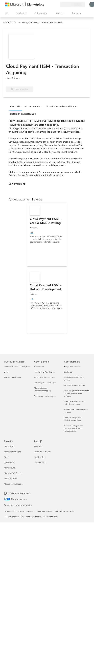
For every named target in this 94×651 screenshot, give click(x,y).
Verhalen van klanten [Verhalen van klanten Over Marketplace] (12, 377)
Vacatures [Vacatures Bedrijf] (38, 446)
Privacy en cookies (44, 511)
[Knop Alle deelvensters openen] (6, 13)
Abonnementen (33, 106)
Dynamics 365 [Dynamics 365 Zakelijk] (9, 462)
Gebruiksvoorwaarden (64, 511)
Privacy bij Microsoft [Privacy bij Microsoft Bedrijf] (42, 451)
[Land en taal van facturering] (72, 4)
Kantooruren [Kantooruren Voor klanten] (39, 366)
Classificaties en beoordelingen (61, 106)
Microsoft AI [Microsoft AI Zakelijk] (9, 446)
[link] (47, 234)
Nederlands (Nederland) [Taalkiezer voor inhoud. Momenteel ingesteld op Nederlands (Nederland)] (19, 493)
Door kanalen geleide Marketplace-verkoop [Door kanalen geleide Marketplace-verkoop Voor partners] (72, 418)
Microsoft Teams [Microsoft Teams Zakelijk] (11, 478)
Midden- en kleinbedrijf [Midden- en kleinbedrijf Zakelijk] (13, 484)
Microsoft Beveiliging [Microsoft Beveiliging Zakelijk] (12, 451)
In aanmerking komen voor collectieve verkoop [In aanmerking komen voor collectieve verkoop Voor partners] (74, 402)
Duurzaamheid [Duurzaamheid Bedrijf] (40, 462)
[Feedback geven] (45, 4)
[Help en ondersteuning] (49, 4)
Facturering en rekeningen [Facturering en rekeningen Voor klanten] (44, 396)
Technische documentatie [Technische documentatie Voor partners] (74, 385)
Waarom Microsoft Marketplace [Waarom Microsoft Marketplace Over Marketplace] (17, 366)
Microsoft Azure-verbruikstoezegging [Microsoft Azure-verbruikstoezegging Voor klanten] (42, 389)
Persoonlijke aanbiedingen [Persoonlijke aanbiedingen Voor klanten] (45, 382)
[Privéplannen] (57, 4)
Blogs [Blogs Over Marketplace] (6, 372)
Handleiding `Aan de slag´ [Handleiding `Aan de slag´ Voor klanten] (44, 372)
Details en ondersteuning (23, 113)
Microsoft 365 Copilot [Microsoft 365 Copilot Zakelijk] (13, 473)
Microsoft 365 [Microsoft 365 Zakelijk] (9, 467)
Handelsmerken (12, 516)
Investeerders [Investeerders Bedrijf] (39, 457)
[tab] (16, 106)
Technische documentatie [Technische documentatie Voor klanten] (44, 377)
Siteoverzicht (10, 511)
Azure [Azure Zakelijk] (6, 457)
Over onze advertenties (31, 516)
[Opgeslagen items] (53, 4)
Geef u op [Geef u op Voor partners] (68, 372)
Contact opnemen (26, 511)
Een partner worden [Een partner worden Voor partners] (72, 366)
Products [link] (7, 22)
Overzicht (15, 106)
